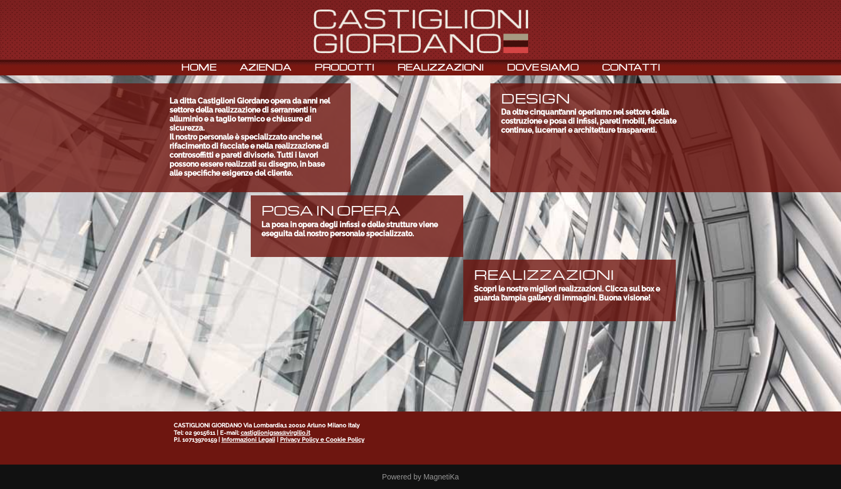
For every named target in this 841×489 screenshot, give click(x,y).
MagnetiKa (441, 477)
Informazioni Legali (248, 439)
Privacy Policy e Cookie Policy (322, 439)
